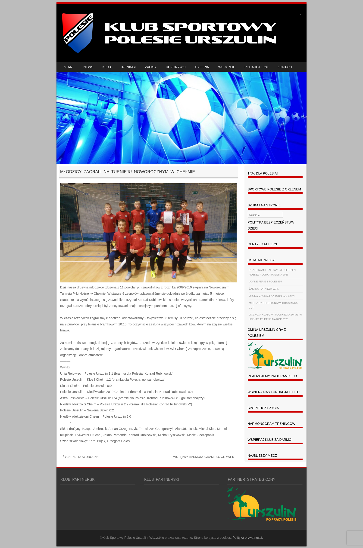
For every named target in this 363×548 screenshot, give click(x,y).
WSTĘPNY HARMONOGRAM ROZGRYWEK (205, 457)
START (69, 67)
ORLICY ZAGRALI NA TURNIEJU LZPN (271, 295)
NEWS (88, 67)
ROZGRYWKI (176, 67)
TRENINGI (128, 67)
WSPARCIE (226, 67)
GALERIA (202, 67)
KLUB (107, 67)
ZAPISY (150, 67)
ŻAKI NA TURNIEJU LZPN (264, 288)
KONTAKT (285, 67)
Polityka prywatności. (248, 537)
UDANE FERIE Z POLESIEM (265, 281)
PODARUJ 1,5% (256, 67)
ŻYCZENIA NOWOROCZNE (80, 457)
